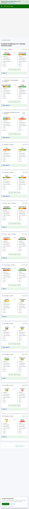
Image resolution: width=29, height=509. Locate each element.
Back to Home (6, 40)
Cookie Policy (11, 506)
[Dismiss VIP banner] (27, 2)
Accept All (5, 504)
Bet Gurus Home (8, 6)
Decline (12, 504)
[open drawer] (1, 6)
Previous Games (20, 446)
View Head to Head (15, 70)
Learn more (11, 2)
